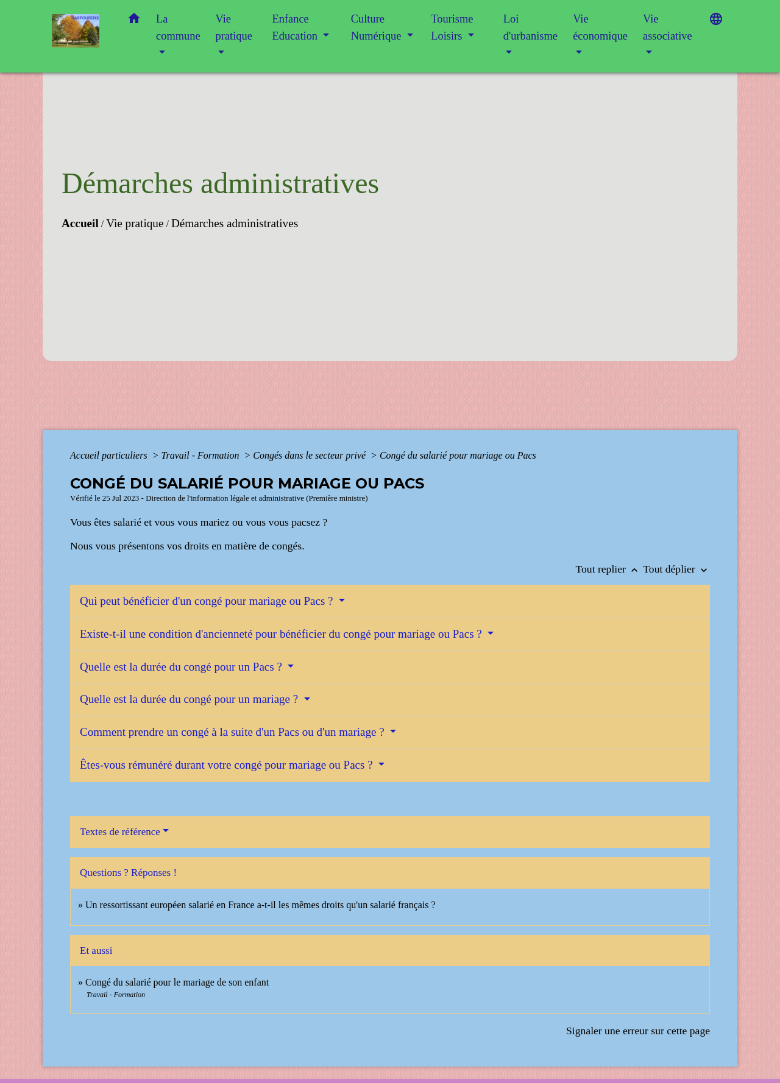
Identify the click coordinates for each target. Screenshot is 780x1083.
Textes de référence (120, 832)
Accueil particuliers (110, 455)
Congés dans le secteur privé (310, 455)
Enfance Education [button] (296, 27)
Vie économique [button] (600, 27)
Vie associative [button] (667, 27)
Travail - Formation (201, 455)
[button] (134, 21)
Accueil (80, 223)
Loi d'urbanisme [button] (530, 27)
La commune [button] (178, 27)
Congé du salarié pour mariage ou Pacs (458, 455)
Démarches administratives (234, 223)
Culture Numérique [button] (377, 27)
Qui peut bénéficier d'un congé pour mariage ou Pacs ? (208, 600)
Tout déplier (676, 569)
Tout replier (610, 569)
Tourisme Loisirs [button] (452, 27)
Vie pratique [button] (234, 27)
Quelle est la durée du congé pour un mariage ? (190, 699)
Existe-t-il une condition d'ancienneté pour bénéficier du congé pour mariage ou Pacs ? (282, 633)
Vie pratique (134, 223)
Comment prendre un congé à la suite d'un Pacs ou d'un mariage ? (233, 731)
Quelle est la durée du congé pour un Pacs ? (182, 666)
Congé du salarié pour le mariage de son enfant (177, 982)
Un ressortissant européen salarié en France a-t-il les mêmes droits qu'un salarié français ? (260, 905)
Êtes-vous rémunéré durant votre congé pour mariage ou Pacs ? (227, 764)
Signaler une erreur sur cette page (638, 1031)
